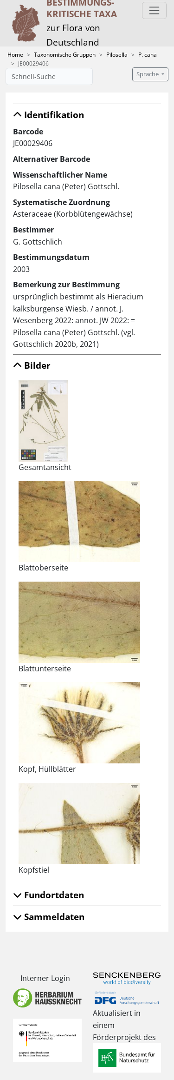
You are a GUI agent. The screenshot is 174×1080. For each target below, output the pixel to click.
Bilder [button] (32, 365)
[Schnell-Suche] (49, 76)
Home (15, 55)
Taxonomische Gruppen (65, 55)
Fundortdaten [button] (48, 894)
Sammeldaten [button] (48, 916)
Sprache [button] (148, 74)
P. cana (147, 55)
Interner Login (45, 978)
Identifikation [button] (48, 114)
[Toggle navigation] (154, 10)
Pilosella (117, 55)
